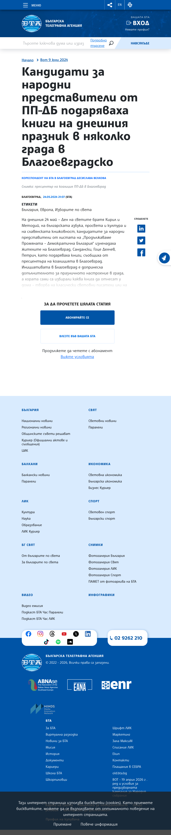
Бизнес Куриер (100, 488)
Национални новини (37, 421)
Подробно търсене (98, 43)
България (30, 410)
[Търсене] (111, 43)
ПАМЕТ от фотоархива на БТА (112, 582)
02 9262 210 (128, 638)
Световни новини (103, 421)
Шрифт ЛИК (122, 728)
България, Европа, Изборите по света (57, 209)
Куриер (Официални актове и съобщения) (45, 442)
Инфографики (102, 595)
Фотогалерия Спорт (105, 575)
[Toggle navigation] (31, 4)
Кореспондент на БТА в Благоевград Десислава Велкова (64, 178)
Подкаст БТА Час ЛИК (38, 619)
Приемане (62, 824)
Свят (93, 410)
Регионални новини (37, 427)
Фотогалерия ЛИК (103, 569)
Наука (26, 519)
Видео (27, 595)
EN (120, 5)
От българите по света (41, 556)
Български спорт (102, 519)
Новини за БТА (57, 741)
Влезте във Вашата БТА (77, 336)
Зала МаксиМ (123, 741)
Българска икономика (105, 481)
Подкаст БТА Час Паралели (42, 612)
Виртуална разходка (62, 735)
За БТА (50, 728)
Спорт (94, 501)
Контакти (121, 760)
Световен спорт (102, 512)
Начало (28, 60)
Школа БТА (54, 773)
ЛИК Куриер (31, 532)
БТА (49, 721)
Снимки (96, 545)
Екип (116, 754)
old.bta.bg (120, 773)
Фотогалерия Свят (104, 562)
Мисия (50, 747)
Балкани (30, 464)
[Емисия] (122, 43)
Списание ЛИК (123, 747)
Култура (28, 512)
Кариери (52, 767)
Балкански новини (36, 475)
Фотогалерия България (107, 556)
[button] (110, 5)
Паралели (96, 427)
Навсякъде (140, 43)
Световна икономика (105, 475)
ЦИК (25, 451)
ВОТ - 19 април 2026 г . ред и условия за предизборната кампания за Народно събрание (130, 788)
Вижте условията (77, 356)
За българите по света (40, 562)
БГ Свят (28, 545)
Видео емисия (32, 606)
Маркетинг (121, 735)
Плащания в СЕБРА (127, 767)
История (53, 754)
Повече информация (99, 824)
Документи (55, 760)
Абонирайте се (77, 317)
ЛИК (25, 501)
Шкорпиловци (56, 780)
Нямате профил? (137, 29)
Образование (32, 525)
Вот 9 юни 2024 (54, 60)
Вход (141, 23)
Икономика (100, 464)
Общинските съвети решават (46, 434)
